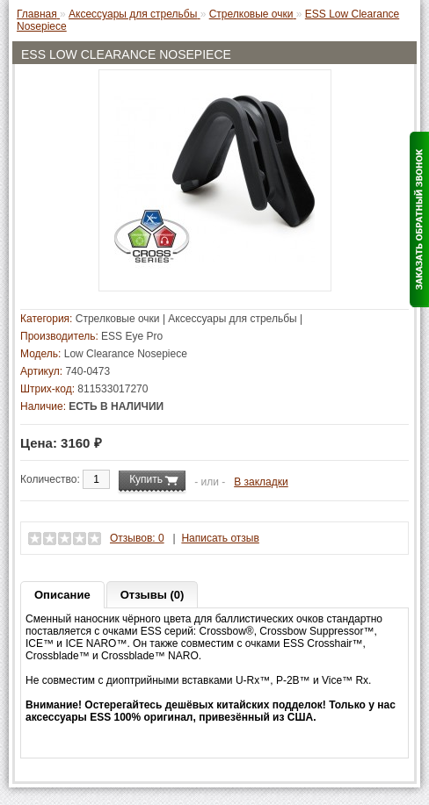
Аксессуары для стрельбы (232, 319)
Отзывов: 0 (137, 538)
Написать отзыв (219, 538)
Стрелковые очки (118, 319)
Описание (62, 594)
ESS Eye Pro (132, 336)
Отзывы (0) (152, 594)
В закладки (261, 482)
